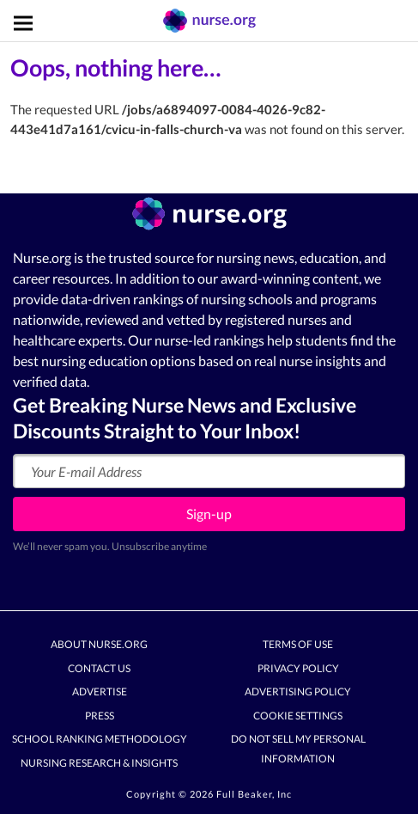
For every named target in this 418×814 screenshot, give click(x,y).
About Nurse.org (99, 645)
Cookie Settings (297, 715)
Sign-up (209, 513)
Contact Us (99, 668)
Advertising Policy (298, 692)
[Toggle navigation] (23, 23)
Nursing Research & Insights (99, 762)
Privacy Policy (298, 668)
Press (99, 715)
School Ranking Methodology (99, 739)
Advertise (99, 692)
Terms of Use (298, 645)
